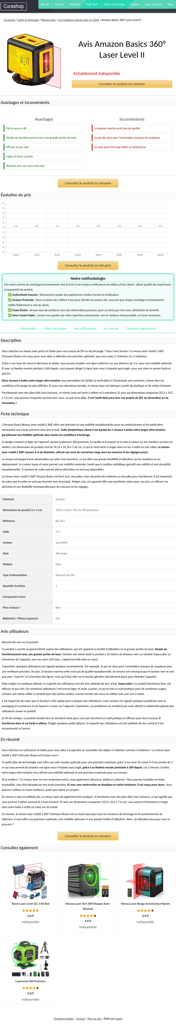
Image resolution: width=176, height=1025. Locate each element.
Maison (135, 4)
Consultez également (141, 328)
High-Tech (92, 4)
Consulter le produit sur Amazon (122, 84)
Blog (170, 4)
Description (28, 328)
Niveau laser (48, 20)
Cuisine (59, 4)
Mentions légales (64, 1018)
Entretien (75, 4)
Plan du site (94, 1018)
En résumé (111, 328)
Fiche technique (55, 328)
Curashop (9, 20)
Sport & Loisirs (153, 4)
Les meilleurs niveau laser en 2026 (78, 20)
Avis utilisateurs (85, 328)
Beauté (45, 4)
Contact (80, 1018)
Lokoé (118, 1018)
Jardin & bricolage (114, 4)
